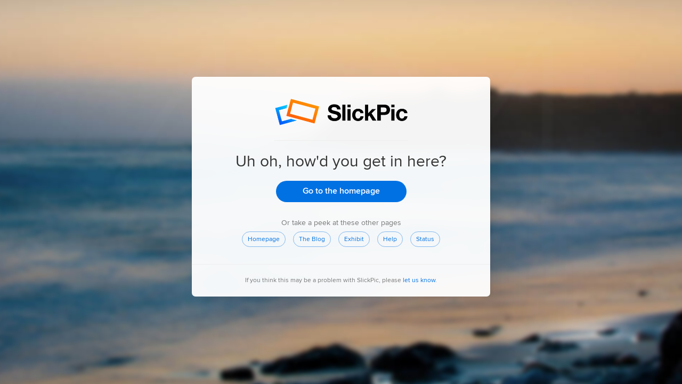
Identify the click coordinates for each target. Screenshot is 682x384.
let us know (419, 280)
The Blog (312, 239)
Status (425, 239)
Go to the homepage (340, 191)
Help (390, 239)
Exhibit (354, 239)
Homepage (264, 239)
